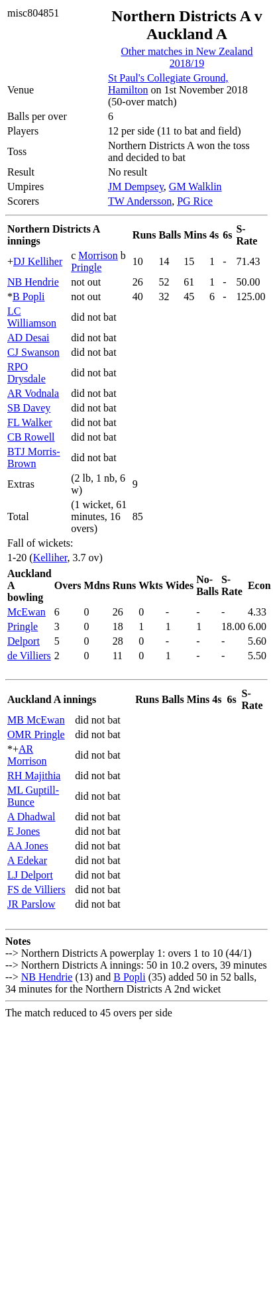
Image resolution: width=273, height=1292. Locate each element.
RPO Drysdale (26, 372)
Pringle (86, 267)
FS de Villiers (36, 889)
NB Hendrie (33, 282)
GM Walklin (195, 186)
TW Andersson (140, 201)
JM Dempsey (136, 186)
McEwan (26, 612)
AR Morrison (27, 755)
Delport (23, 641)
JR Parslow (31, 904)
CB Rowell (31, 437)
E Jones (23, 831)
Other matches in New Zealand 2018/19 (186, 57)
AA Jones (27, 845)
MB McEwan (36, 720)
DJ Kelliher (37, 261)
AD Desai (28, 337)
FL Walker (29, 422)
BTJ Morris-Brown (33, 457)
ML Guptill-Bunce (33, 796)
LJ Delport (30, 875)
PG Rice (195, 201)
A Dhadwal (31, 816)
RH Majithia (33, 775)
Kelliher (50, 557)
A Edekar (27, 860)
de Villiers (29, 655)
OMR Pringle (36, 734)
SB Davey (28, 407)
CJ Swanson (33, 352)
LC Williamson (31, 317)
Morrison (98, 255)
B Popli (28, 296)
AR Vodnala (33, 393)
